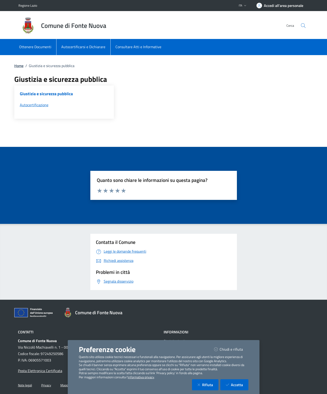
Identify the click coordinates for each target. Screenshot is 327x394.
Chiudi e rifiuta (231, 349)
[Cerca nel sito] (303, 25)
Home (19, 65)
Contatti (25, 332)
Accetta (237, 385)
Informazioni (176, 332)
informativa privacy (141, 377)
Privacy (46, 385)
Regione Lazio (27, 5)
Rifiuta (207, 385)
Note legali (25, 385)
